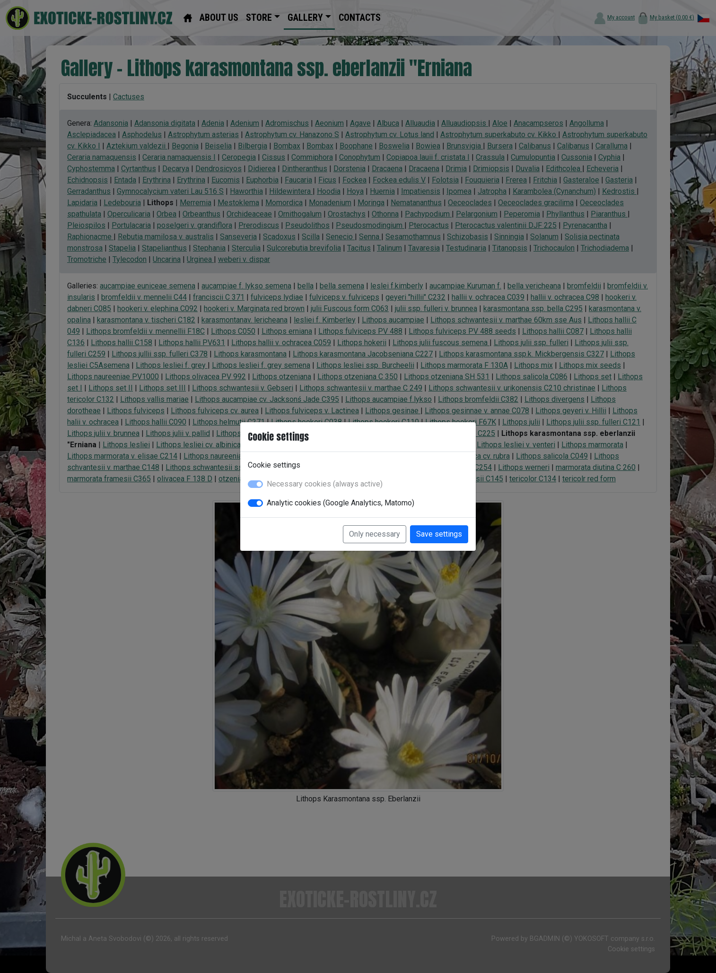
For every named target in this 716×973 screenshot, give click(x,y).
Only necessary (374, 534)
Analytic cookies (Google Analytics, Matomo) (340, 502)
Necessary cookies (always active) (325, 483)
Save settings (439, 534)
